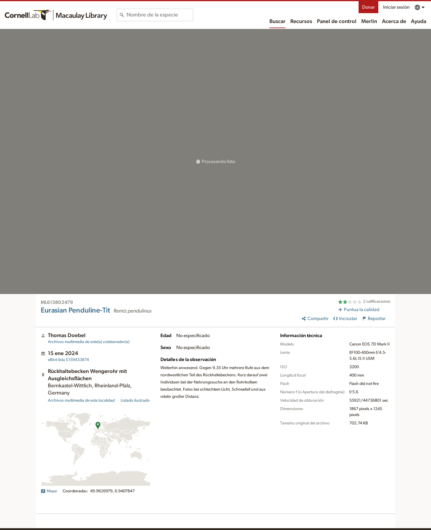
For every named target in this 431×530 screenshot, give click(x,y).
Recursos (301, 21)
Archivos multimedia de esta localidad (81, 400)
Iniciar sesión (396, 7)
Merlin (369, 21)
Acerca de (394, 21)
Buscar (277, 21)
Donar (368, 7)
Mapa (49, 491)
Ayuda (418, 21)
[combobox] (160, 15)
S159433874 (68, 360)
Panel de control (336, 21)
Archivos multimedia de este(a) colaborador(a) (89, 342)
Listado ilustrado (135, 400)
